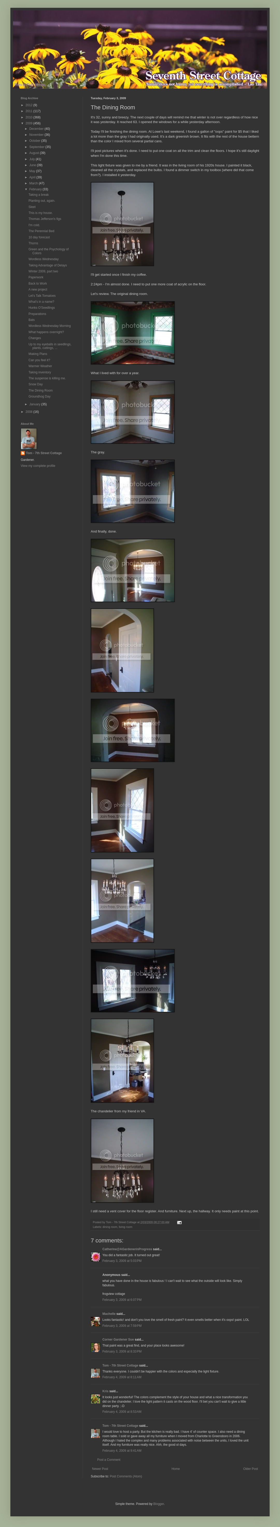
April (32, 177)
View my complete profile (38, 466)
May (32, 171)
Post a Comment (108, 1460)
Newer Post (100, 1469)
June (33, 165)
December (37, 129)
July (32, 159)
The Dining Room (41, 390)
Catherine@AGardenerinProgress (127, 1249)
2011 (29, 111)
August (34, 153)
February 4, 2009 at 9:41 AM (121, 1450)
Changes (35, 338)
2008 (29, 412)
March (34, 183)
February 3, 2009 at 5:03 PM (122, 1261)
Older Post (250, 1469)
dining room (110, 1226)
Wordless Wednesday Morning (50, 326)
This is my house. (41, 213)
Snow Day (36, 384)
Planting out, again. (42, 201)
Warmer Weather (40, 366)
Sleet (32, 207)
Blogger (158, 1504)
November (37, 135)
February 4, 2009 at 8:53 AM (121, 1412)
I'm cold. (34, 225)
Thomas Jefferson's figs (45, 219)
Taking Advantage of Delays (48, 265)
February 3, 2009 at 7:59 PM (122, 1326)
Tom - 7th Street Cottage (120, 1365)
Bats (32, 320)
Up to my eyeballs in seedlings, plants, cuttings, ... (50, 346)
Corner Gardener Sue (118, 1339)
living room (125, 1226)
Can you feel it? (39, 360)
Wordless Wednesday (44, 259)
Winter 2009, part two (43, 271)
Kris (105, 1391)
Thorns (33, 243)
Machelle (109, 1314)
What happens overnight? (46, 332)
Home (176, 1469)
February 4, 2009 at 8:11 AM (121, 1377)
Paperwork (36, 277)
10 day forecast (39, 237)
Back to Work (38, 283)
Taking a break (39, 195)
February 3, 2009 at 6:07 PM (122, 1300)
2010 (29, 117)
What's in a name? (41, 302)
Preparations (37, 314)
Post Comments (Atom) (126, 1476)
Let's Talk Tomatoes (42, 296)
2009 (29, 123)
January (35, 404)
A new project (38, 289)
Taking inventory (40, 372)
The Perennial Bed (41, 231)
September (37, 147)
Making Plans (38, 354)
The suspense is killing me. (47, 378)
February (36, 189)
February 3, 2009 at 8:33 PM (122, 1351)
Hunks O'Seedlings (42, 308)
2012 (29, 105)
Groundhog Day (40, 396)
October (35, 141)
